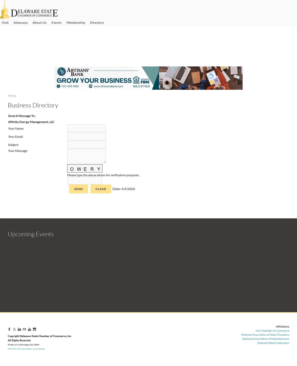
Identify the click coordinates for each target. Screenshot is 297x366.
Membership (76, 22)
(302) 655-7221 (15, 349)
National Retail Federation (273, 342)
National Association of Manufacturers (265, 338)
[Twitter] (14, 329)
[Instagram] (34, 329)
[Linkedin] (19, 329)
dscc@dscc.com (29, 349)
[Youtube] (29, 329)
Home (12, 95)
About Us (40, 22)
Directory (97, 22)
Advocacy (21, 22)
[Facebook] (9, 329)
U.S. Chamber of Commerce (272, 330)
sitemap (41, 349)
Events (57, 22)
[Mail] (24, 329)
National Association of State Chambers (265, 334)
